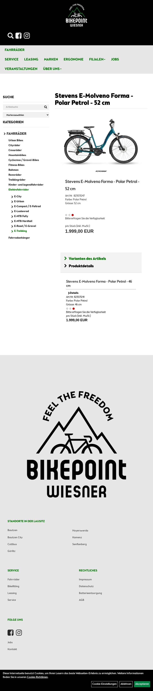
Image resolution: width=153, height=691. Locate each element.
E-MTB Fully (21, 216)
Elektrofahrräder (18, 190)
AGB (81, 600)
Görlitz (11, 551)
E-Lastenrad (21, 211)
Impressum (85, 579)
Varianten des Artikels (85, 258)
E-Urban (19, 201)
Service (12, 59)
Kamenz (77, 537)
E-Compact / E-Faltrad (27, 206)
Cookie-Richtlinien (37, 677)
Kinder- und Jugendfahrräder (25, 185)
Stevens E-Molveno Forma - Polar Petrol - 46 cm (99, 283)
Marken (51, 59)
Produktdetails (79, 266)
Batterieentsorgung (90, 593)
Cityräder (14, 145)
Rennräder (15, 175)
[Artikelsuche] (11, 37)
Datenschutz (86, 586)
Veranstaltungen (21, 69)
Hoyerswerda (80, 531)
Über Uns (52, 69)
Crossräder (15, 150)
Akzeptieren (142, 684)
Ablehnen (126, 684)
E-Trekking (20, 231)
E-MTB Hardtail (23, 221)
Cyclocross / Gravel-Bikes (23, 160)
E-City (18, 196)
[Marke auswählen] (26, 115)
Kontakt (12, 649)
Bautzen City (15, 537)
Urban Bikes (15, 140)
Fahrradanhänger (19, 238)
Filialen (97, 59)
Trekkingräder (17, 180)
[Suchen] (45, 107)
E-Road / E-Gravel (25, 226)
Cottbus (12, 544)
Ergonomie (73, 59)
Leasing (31, 59)
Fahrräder (15, 50)
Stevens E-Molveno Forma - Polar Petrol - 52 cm (94, 99)
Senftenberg (79, 544)
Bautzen (12, 530)
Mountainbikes (17, 155)
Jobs (115, 59)
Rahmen (13, 170)
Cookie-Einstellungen (104, 684)
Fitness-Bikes (16, 165)
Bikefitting (13, 586)
